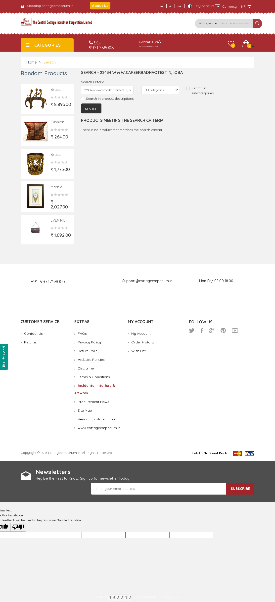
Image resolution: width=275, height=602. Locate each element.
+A (179, 6)
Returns (30, 342)
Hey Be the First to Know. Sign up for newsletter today (82, 478)
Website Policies (91, 359)
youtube (235, 330)
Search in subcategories (200, 90)
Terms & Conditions (94, 377)
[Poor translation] (18, 527)
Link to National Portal (210, 453)
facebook (202, 330)
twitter (191, 330)
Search (50, 62)
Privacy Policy (89, 342)
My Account (141, 333)
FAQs (82, 333)
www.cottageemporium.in (99, 428)
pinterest (223, 330)
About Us (100, 5)
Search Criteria (92, 82)
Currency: (229, 6)
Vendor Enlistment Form (97, 419)
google (211, 330)
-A (161, 6)
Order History (142, 342)
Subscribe (240, 488)
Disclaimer (86, 368)
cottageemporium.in (64, 453)
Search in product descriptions (107, 98)
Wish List (138, 351)
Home (31, 62)
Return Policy (88, 351)
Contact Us (33, 333)
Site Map (85, 410)
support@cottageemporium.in (49, 6)
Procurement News (93, 402)
